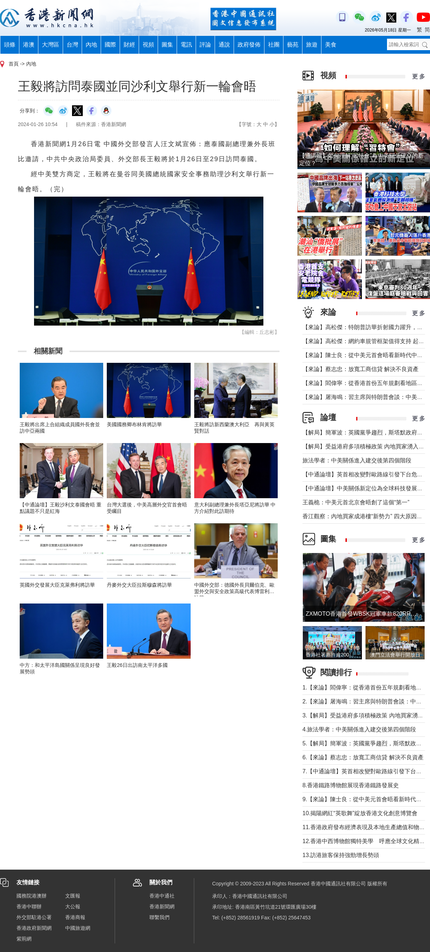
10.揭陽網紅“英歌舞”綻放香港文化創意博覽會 (359, 813)
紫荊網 (24, 939)
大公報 (72, 906)
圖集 (167, 45)
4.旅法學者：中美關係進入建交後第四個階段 (359, 729)
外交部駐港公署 (34, 917)
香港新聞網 (162, 906)
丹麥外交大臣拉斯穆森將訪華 (139, 585)
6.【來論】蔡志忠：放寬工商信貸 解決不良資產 (363, 757)
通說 (224, 45)
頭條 (9, 45)
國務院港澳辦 (31, 896)
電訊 (186, 45)
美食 (330, 45)
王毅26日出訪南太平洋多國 (137, 665)
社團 (274, 45)
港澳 (28, 45)
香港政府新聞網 (34, 928)
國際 (110, 45)
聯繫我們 (159, 917)
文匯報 (72, 896)
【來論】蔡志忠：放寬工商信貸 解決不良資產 (360, 369)
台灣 (72, 45)
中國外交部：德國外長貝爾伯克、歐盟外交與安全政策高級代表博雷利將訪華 (234, 591)
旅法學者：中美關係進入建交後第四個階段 (356, 460)
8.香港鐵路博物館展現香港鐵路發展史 (350, 785)
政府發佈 (249, 45)
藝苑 (292, 45)
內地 (91, 45)
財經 (129, 45)
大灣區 (50, 45)
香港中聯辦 (29, 906)
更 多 (418, 76)
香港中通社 (162, 896)
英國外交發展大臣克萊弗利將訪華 (57, 585)
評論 (205, 45)
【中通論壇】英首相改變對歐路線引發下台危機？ (365, 474)
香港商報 (75, 917)
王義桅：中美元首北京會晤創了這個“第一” (356, 502)
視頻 (148, 45)
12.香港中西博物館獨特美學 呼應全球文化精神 (363, 841)
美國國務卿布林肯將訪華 (134, 424)
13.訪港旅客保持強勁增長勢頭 (340, 855)
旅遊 (311, 45)
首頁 (14, 64)
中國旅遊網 (77, 928)
